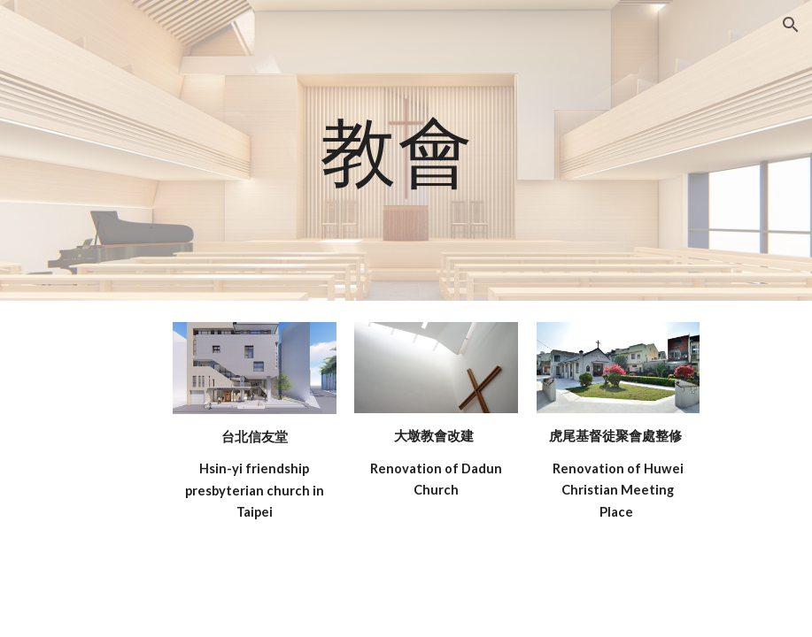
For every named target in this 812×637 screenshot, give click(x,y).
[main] (406, 150)
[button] (790, 25)
